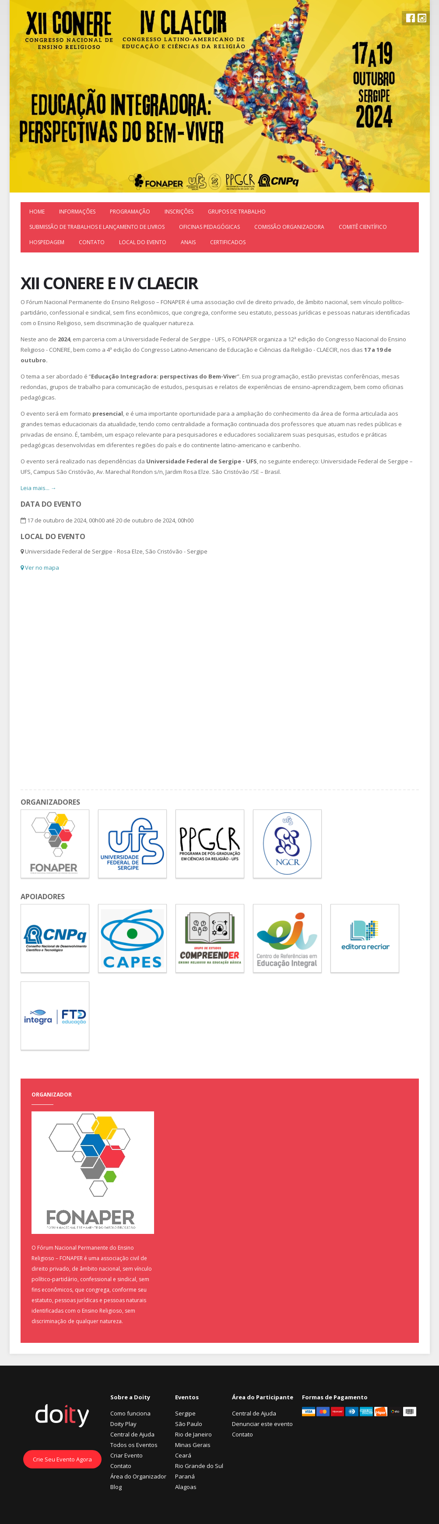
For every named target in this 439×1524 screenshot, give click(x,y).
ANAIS (188, 242)
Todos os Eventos (134, 1445)
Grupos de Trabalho (237, 211)
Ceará (183, 1455)
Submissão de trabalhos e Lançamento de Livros (97, 227)
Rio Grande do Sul (199, 1466)
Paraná (185, 1476)
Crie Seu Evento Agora (62, 1459)
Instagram (422, 18)
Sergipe (185, 1413)
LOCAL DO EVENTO (142, 242)
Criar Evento (126, 1455)
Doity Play (123, 1424)
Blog (116, 1487)
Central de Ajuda (132, 1434)
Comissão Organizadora (289, 227)
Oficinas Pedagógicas (209, 227)
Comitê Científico (363, 227)
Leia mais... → (38, 488)
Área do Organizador (138, 1476)
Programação (130, 211)
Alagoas (186, 1487)
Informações (77, 211)
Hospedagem (46, 242)
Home (37, 211)
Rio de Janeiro (193, 1434)
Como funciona (130, 1413)
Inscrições (179, 211)
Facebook (410, 18)
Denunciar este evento (262, 1424)
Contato (92, 242)
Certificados (228, 242)
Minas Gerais (193, 1445)
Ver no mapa (40, 567)
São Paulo (188, 1424)
